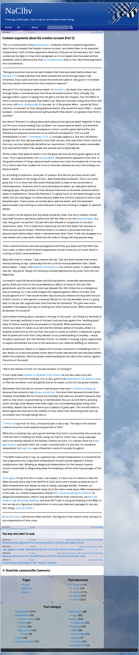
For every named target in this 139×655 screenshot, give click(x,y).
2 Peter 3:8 (9, 423)
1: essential (77, 584)
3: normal (32, 540)
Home (8, 27)
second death (46, 157)
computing (66, 553)
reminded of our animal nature (84, 378)
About (35, 27)
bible (93, 32)
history (73, 540)
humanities (23, 615)
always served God (44, 392)
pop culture (98, 560)
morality (100, 546)
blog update (23, 611)
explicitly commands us (46, 267)
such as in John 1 (25, 508)
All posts (20, 29)
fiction (22, 622)
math (84, 540)
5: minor (75, 599)
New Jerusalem (85, 218)
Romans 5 (59, 89)
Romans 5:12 (9, 76)
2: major (31, 560)
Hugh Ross (27, 448)
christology (78, 634)
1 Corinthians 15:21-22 (39, 136)
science (74, 619)
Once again (8, 478)
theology (99, 32)
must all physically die (30, 104)
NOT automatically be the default (72, 493)
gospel (76, 637)
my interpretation (53, 59)
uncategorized (78, 645)
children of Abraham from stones (42, 375)
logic (79, 540)
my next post (12, 516)
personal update (25, 641)
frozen (90, 560)
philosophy (91, 540)
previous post (41, 44)
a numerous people (81, 388)
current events (84, 546)
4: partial (32, 527)
